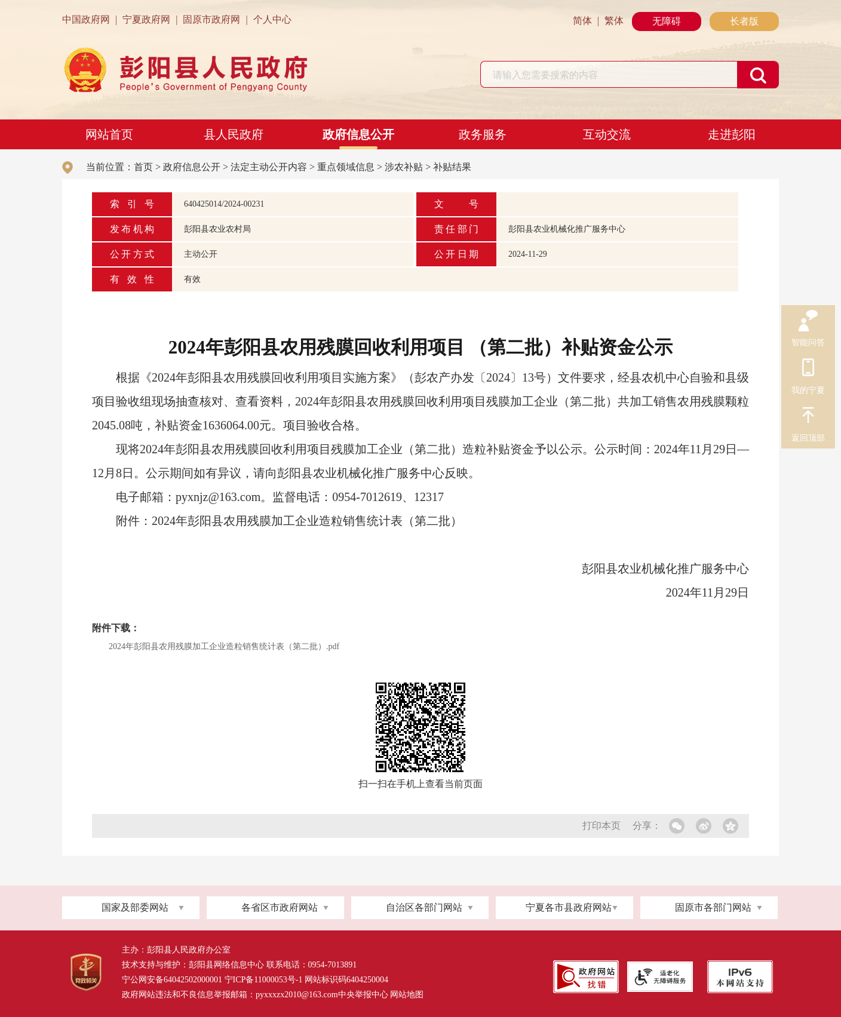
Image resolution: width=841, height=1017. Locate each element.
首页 (143, 167)
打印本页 (601, 826)
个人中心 (272, 19)
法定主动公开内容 (269, 167)
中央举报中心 (363, 994)
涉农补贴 (404, 167)
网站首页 (109, 134)
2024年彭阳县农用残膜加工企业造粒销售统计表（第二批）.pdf (224, 646)
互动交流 (607, 134)
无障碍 (666, 21)
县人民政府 (233, 134)
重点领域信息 (346, 167)
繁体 (614, 21)
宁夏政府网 (146, 19)
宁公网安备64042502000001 (172, 979)
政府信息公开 (358, 134)
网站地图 (406, 994)
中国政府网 (86, 19)
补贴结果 (452, 167)
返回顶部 (808, 417)
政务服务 (483, 134)
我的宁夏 (808, 369)
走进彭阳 (732, 134)
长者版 (744, 21)
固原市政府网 (211, 19)
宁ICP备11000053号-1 (264, 979)
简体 (582, 21)
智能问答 (808, 321)
